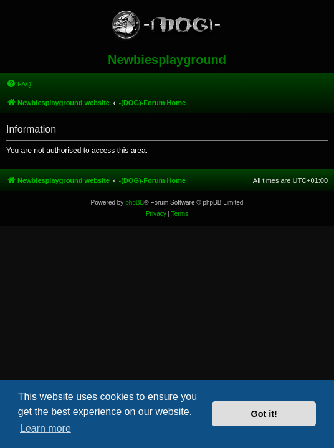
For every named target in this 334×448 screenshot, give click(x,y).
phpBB (134, 202)
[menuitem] (18, 84)
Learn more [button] (45, 428)
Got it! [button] (264, 414)
